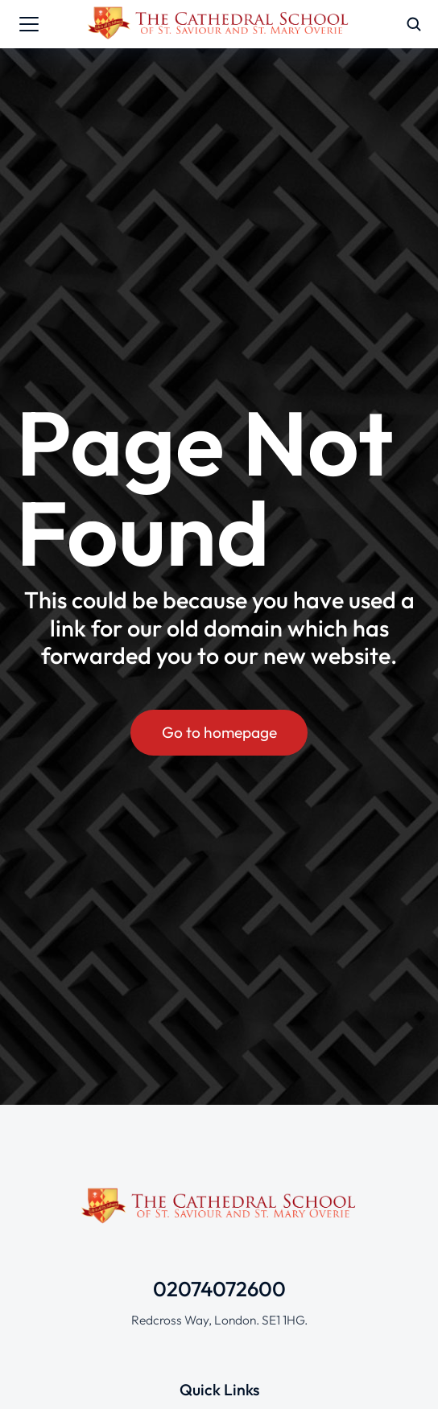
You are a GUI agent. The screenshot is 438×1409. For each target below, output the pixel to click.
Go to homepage (219, 732)
